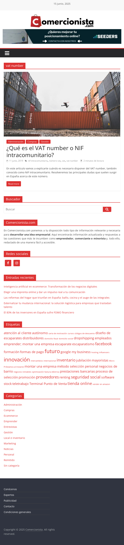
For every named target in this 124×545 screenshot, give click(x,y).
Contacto (9, 506)
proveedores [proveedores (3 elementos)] (47, 377)
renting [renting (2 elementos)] (64, 377)
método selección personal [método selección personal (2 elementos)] (77, 366)
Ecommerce (11, 415)
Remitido (9, 460)
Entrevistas (10, 426)
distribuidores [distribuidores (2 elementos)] (33, 338)
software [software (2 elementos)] (107, 377)
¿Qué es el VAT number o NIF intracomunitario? (45, 151)
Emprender (10, 421)
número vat (55, 160)
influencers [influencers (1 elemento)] (104, 352)
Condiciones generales (17, 512)
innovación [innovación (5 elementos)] (17, 359)
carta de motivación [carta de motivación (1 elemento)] (58, 333)
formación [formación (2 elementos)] (11, 352)
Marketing (10, 443)
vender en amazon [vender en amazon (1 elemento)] (101, 384)
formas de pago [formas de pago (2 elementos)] (32, 352)
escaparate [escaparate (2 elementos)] (63, 344)
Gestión (45, 141)
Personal (9, 454)
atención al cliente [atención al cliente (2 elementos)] (17, 333)
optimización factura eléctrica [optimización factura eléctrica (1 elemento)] (45, 372)
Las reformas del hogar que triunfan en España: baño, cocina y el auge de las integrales (56, 297)
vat (63, 160)
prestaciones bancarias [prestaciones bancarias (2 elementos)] (77, 371)
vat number (72, 160)
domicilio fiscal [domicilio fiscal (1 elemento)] (51, 338)
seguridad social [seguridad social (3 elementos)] (86, 377)
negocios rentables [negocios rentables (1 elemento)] (22, 372)
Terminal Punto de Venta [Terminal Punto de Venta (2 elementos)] (48, 384)
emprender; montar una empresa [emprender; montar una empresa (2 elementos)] (29, 344)
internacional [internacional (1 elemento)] (50, 361)
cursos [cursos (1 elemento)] (71, 333)
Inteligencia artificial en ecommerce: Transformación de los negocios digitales (50, 286)
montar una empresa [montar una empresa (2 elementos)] (40, 366)
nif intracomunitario (38, 160)
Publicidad (10, 500)
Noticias (8, 449)
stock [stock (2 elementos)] (8, 384)
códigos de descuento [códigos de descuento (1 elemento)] (85, 333)
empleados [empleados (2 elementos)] (103, 338)
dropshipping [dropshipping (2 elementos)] (84, 338)
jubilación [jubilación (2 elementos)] (83, 360)
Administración (15, 141)
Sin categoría (11, 465)
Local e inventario (14, 438)
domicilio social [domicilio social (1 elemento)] (66, 338)
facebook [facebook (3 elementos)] (103, 343)
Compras (32, 141)
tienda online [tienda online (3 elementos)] (80, 383)
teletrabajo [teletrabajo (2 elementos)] (20, 384)
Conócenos (10, 489)
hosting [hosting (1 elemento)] (94, 352)
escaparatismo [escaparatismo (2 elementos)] (83, 344)
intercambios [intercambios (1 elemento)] (37, 361)
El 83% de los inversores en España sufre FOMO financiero (39, 312)
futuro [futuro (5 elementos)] (52, 351)
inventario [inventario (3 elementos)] (66, 360)
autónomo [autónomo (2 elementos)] (40, 333)
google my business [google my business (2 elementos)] (76, 352)
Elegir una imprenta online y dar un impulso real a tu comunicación (44, 292)
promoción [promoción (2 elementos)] (27, 377)
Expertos (9, 495)
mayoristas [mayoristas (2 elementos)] (100, 360)
